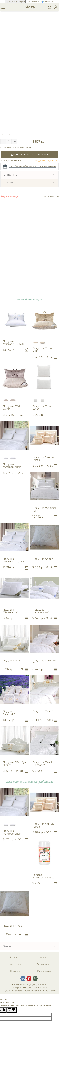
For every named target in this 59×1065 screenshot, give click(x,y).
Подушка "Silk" (12, 660)
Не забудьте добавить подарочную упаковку (32, 166)
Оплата (44, 957)
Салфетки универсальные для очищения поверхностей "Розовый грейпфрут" (42, 876)
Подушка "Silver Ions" (42, 407)
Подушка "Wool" (42, 558)
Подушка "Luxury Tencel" (43, 458)
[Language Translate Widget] (15, 1)
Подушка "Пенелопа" (10, 611)
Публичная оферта (12, 991)
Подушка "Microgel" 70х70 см (13, 560)
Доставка (10, 182)
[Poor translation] (11, 1010)
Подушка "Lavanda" (9, 713)
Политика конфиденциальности (40, 991)
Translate (46, 1)
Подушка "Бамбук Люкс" (14, 763)
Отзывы (7, 946)
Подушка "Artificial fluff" (44, 509)
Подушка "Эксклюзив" (40, 611)
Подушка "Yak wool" (12, 407)
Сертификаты (44, 964)
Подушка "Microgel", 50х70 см (13, 343)
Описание (10, 175)
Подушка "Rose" (42, 711)
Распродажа (44, 971)
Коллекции (15, 964)
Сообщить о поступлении (29, 154)
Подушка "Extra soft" (42, 350)
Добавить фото (51, 196)
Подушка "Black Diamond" (42, 763)
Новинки (15, 971)
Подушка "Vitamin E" (44, 662)
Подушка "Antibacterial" (12, 465)
